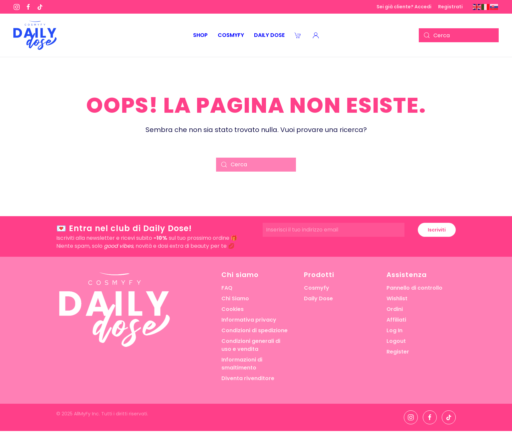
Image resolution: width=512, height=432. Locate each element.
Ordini (394, 309)
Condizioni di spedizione (254, 330)
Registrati (450, 6)
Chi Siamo (235, 298)
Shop (200, 35)
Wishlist (396, 298)
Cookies (232, 309)
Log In (394, 330)
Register (397, 352)
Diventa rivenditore (247, 378)
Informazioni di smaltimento (241, 363)
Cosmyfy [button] (231, 35)
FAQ (226, 288)
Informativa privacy (248, 320)
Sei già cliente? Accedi (404, 6)
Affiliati (396, 320)
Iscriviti (437, 229)
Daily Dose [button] (269, 35)
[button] (316, 35)
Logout (396, 341)
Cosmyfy (316, 288)
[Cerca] (459, 35)
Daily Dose (318, 298)
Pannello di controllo (414, 288)
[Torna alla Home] (35, 35)
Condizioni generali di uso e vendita (250, 345)
